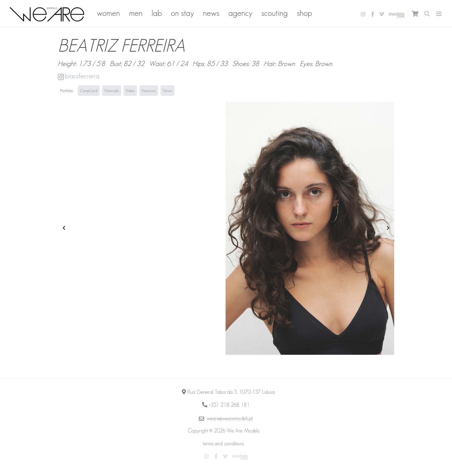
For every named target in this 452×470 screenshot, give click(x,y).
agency (240, 13)
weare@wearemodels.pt (229, 418)
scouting (274, 13)
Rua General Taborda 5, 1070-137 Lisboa (231, 392)
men (136, 13)
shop (304, 13)
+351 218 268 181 (229, 405)
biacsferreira (78, 76)
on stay (182, 13)
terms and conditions (223, 444)
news (211, 13)
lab (157, 13)
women (108, 13)
